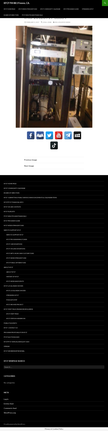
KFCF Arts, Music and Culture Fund (20, 253)
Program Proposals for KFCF (15, 332)
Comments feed (10, 408)
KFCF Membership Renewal (14, 351)
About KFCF (8, 267)
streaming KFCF (88, 9)
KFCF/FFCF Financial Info (13, 202)
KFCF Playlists (9, 211)
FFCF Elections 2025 (11, 337)
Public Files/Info (10, 323)
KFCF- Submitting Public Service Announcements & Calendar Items (30, 197)
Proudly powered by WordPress (14, 424)
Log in (6, 399)
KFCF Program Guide (71, 9)
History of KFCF (12, 277)
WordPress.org (10, 413)
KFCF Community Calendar (50, 9)
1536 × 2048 (47, 22)
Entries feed (8, 404)
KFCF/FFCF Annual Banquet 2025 (16, 342)
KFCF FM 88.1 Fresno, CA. (17, 3)
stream (7, 346)
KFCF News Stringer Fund (28, 9)
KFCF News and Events (15, 281)
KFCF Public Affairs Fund (16, 263)
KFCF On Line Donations (15, 249)
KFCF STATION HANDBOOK (15, 318)
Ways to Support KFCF (12, 230)
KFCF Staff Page (12, 314)
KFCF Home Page (9, 9)
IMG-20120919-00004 (62, 22)
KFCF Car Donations (14, 244)
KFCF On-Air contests (12, 207)
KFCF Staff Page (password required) (18, 309)
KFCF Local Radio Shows (13, 286)
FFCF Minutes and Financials (32, 15)
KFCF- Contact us (11, 328)
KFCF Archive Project (14, 304)
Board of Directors (11, 15)
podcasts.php (11, 300)
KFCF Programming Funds (16, 239)
